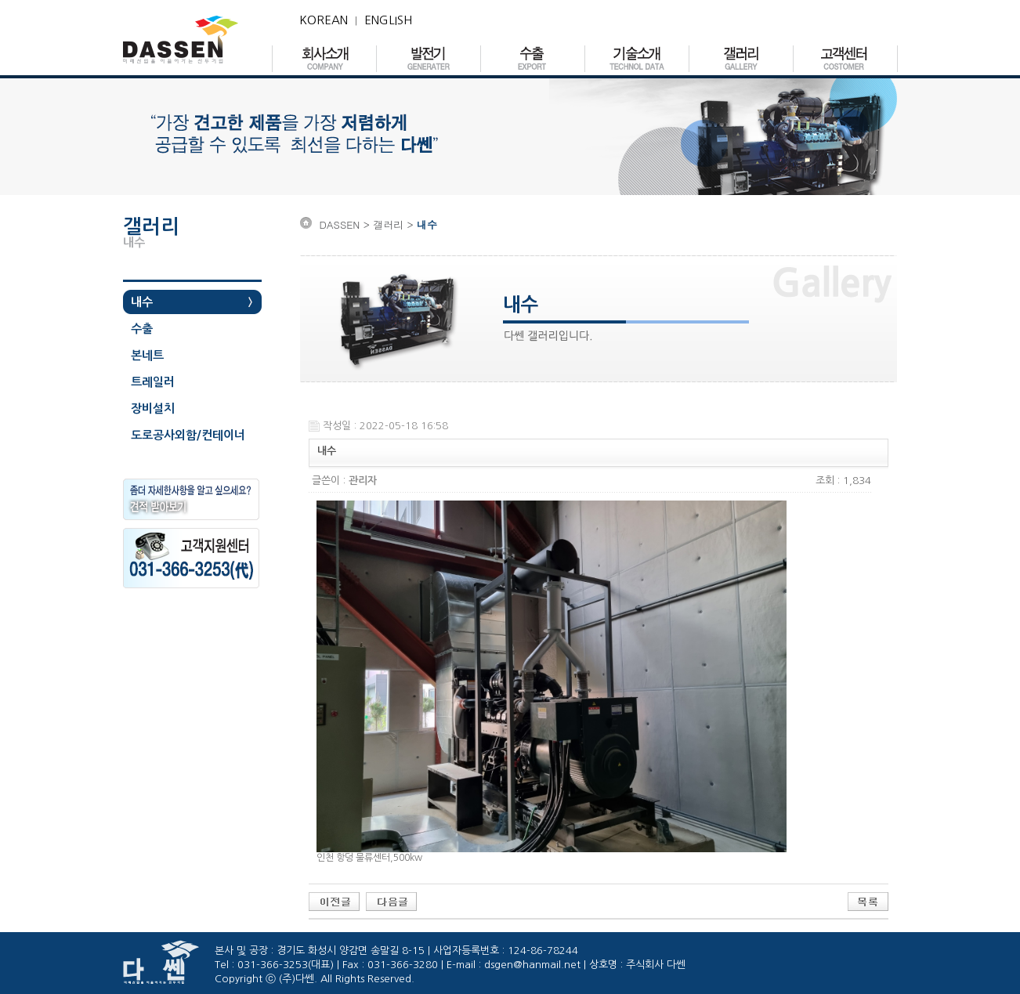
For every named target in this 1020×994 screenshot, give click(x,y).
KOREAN (323, 20)
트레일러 (153, 382)
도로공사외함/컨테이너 (188, 435)
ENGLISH (388, 20)
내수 (142, 302)
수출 (142, 328)
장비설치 (153, 408)
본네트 (147, 355)
